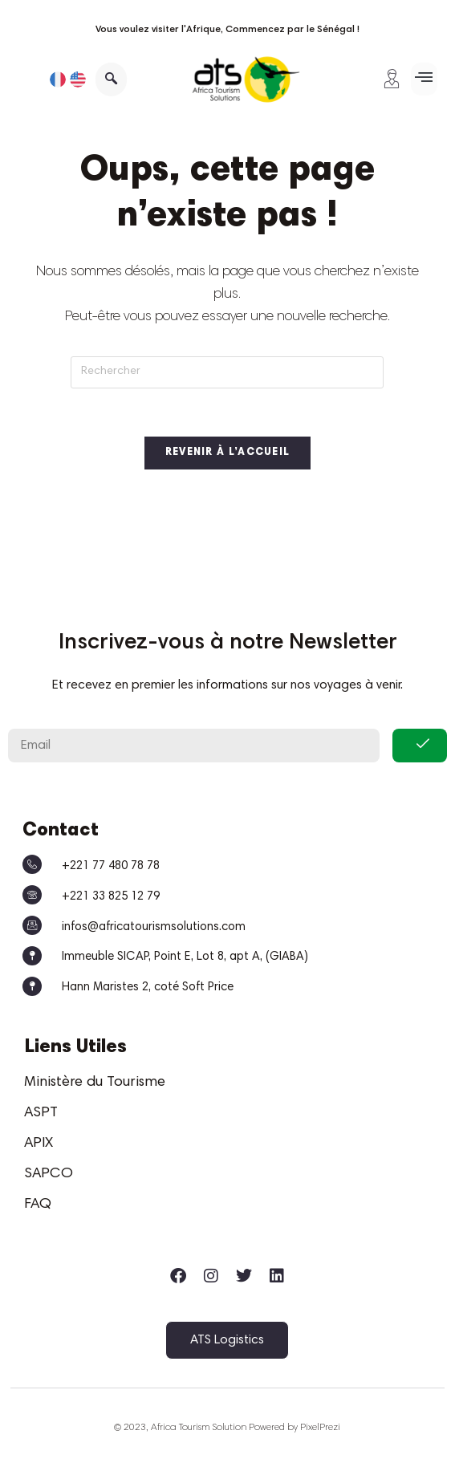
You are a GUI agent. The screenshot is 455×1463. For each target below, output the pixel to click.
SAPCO (48, 1174)
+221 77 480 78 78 (111, 866)
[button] (424, 79)
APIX (38, 1143)
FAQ (37, 1204)
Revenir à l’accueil (227, 454)
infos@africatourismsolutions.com (154, 927)
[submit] (419, 745)
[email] (194, 745)
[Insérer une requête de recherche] (227, 372)
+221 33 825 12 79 (111, 897)
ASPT (41, 1113)
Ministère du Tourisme (94, 1082)
